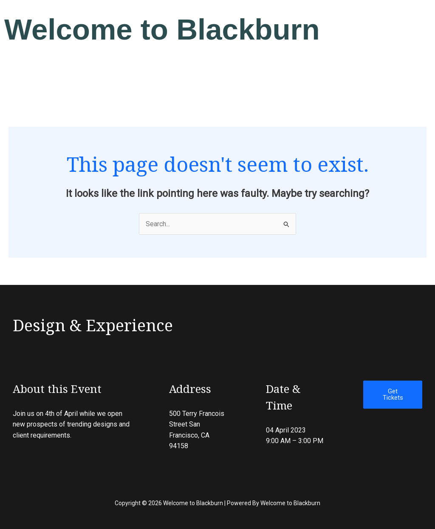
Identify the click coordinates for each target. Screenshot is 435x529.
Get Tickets (393, 394)
